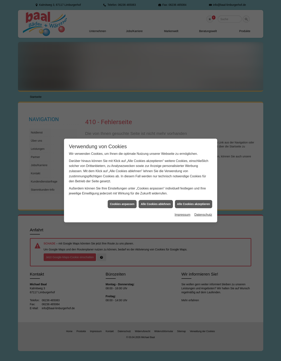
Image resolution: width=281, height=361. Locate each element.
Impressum (182, 204)
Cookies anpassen (122, 193)
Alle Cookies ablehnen (156, 193)
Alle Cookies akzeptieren (193, 193)
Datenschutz (203, 204)
